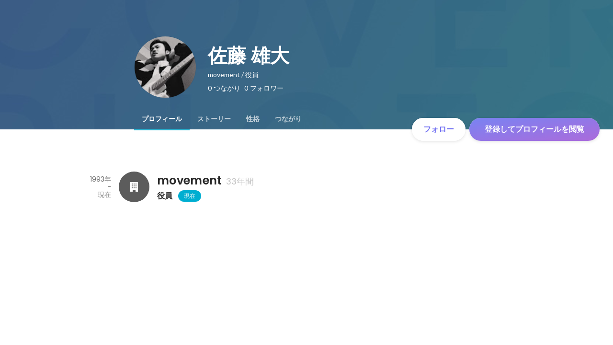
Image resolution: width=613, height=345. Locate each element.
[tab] (162, 118)
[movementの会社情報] (134, 187)
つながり (288, 119)
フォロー (438, 129)
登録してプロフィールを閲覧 (534, 129)
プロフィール (162, 119)
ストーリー (214, 119)
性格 (253, 119)
